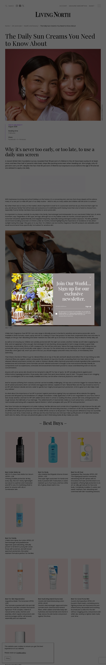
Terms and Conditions (76, 313)
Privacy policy (63, 313)
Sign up (88, 306)
